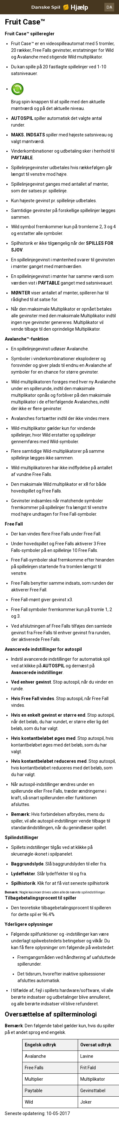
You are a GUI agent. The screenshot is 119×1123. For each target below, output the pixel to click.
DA (109, 7)
